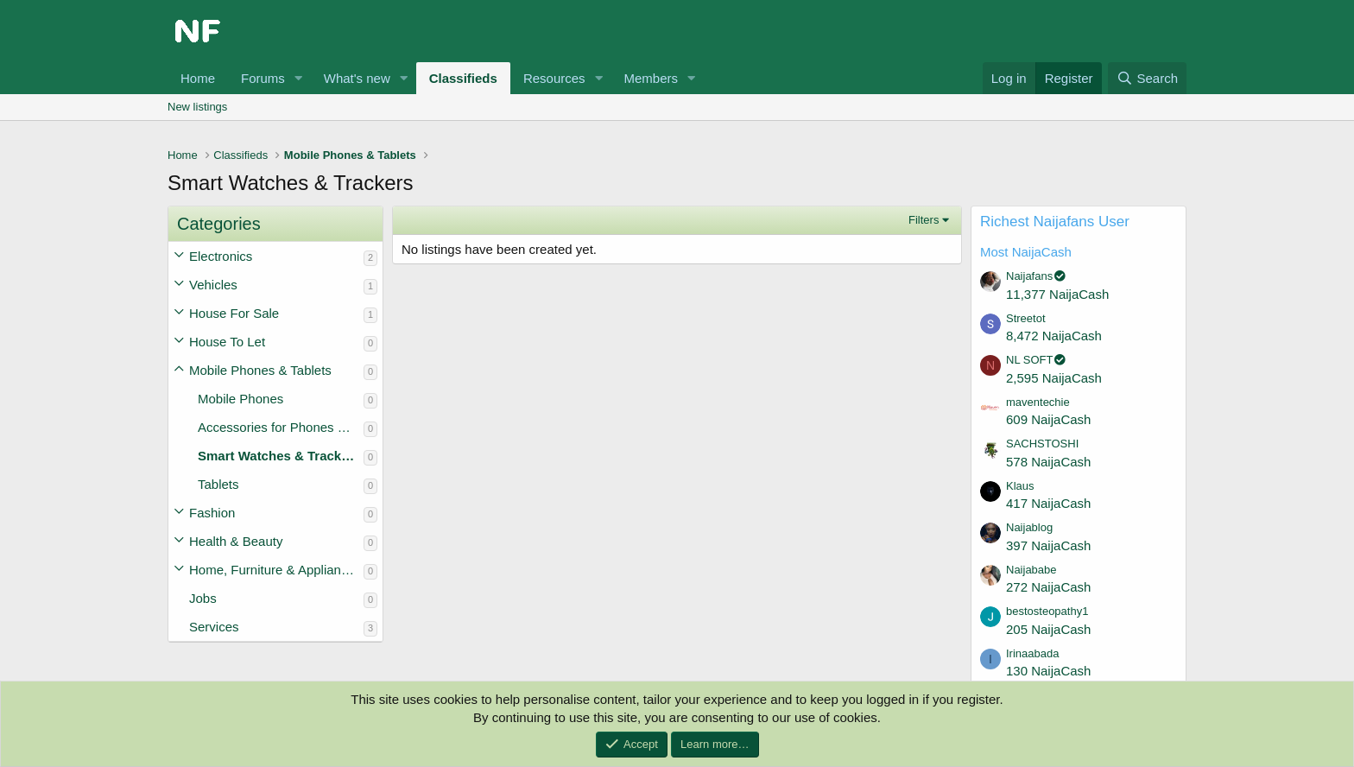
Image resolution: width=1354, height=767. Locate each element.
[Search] (1147, 78)
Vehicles (213, 284)
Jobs (203, 598)
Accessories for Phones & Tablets (281, 427)
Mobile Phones (240, 398)
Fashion (212, 512)
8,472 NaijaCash (1054, 335)
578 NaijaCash (1048, 461)
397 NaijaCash (1048, 545)
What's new (357, 78)
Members (650, 78)
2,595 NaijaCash (1054, 378)
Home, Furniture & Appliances (275, 569)
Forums (263, 78)
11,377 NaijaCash (1057, 294)
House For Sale (234, 313)
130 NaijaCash (1048, 670)
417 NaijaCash (1048, 503)
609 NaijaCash (1048, 419)
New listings (197, 106)
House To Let (227, 341)
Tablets (218, 484)
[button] (299, 78)
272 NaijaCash (1048, 587)
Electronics (220, 256)
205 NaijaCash (1048, 629)
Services (214, 626)
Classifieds (463, 78)
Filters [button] (923, 219)
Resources (554, 78)
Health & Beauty (235, 541)
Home (197, 78)
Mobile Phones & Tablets (260, 370)
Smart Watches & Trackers (279, 455)
